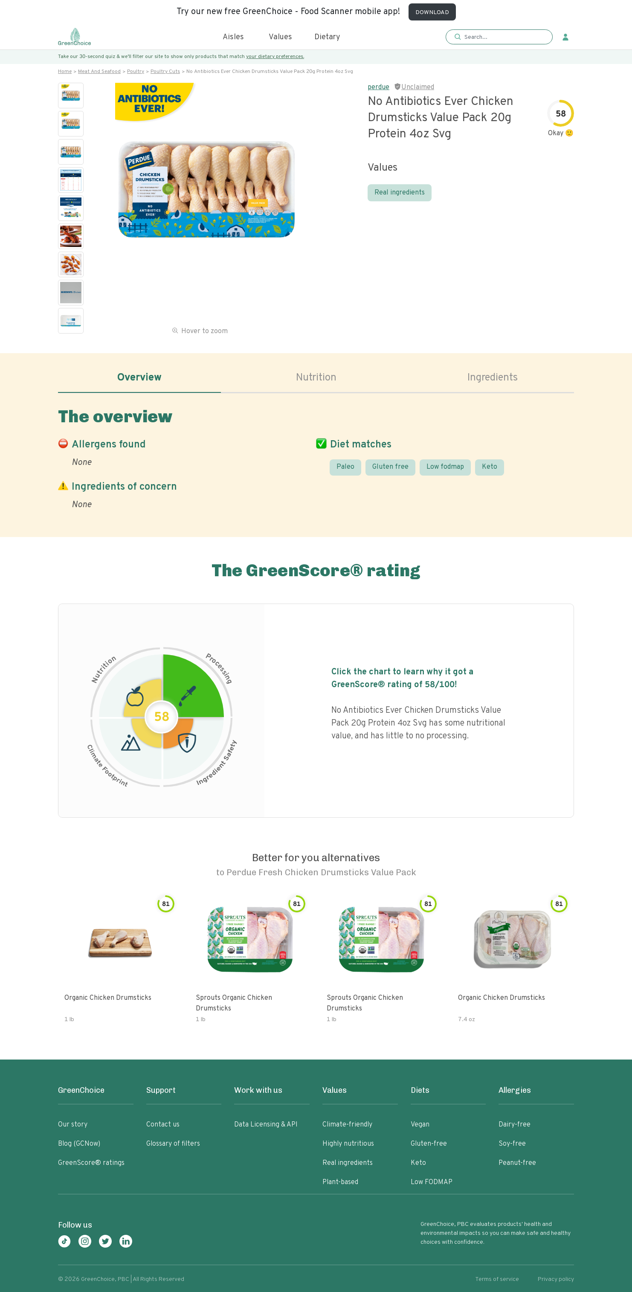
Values (280, 37)
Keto (489, 467)
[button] (499, 37)
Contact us (163, 1125)
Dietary (327, 37)
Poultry (135, 71)
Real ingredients (399, 193)
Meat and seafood (99, 71)
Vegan (420, 1125)
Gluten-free (429, 1144)
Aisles (233, 37)
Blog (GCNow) (79, 1144)
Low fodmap (445, 467)
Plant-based (340, 1182)
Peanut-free (517, 1163)
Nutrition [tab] (316, 378)
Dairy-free (515, 1125)
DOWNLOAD (432, 12)
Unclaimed (417, 87)
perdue (378, 87)
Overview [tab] (139, 378)
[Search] (503, 37)
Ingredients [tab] (492, 378)
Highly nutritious (348, 1144)
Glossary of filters (173, 1144)
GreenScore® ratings (91, 1163)
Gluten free (390, 467)
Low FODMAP (431, 1182)
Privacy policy (556, 1279)
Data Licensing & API (266, 1125)
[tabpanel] (316, 457)
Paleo (345, 467)
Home (65, 71)
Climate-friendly (347, 1125)
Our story (72, 1125)
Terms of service (497, 1279)
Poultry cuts (165, 71)
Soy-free (512, 1144)
